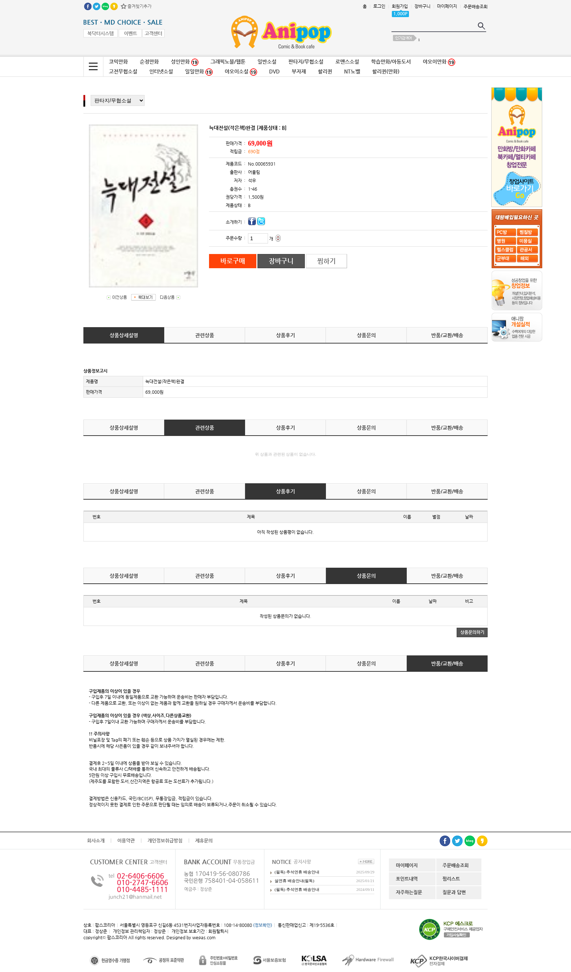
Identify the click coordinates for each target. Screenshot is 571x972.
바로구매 (232, 261)
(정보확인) (262, 925)
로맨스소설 (347, 61)
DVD (274, 71)
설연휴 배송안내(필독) (294, 880)
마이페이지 (447, 6)
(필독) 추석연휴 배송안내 (297, 872)
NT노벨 (352, 71)
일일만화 (199, 72)
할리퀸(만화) (385, 71)
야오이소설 (241, 72)
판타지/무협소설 (305, 61)
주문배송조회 (476, 6)
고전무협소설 (123, 71)
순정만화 (149, 61)
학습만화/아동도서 (391, 61)
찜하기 (326, 261)
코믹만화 (118, 61)
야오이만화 (439, 62)
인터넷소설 (161, 71)
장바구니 (422, 6)
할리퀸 (325, 71)
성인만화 (184, 62)
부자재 (299, 71)
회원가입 (400, 6)
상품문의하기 (472, 632)
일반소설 (266, 61)
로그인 (379, 6)
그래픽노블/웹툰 (227, 61)
